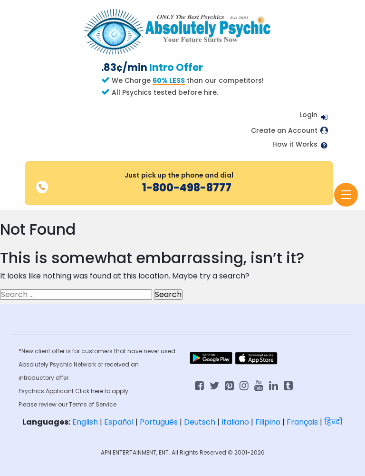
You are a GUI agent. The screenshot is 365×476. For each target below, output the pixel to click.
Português (159, 421)
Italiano (235, 421)
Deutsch (199, 421)
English (85, 421)
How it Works (294, 144)
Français (302, 421)
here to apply (109, 391)
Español (119, 421)
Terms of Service (92, 404)
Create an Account (284, 130)
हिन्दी (333, 421)
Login (308, 114)
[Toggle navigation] (346, 195)
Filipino (267, 421)
